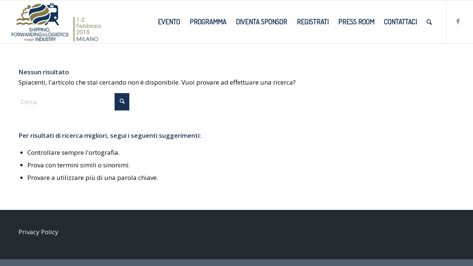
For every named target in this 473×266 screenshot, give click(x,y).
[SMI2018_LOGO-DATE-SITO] (56, 21)
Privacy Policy (38, 232)
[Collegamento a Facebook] (457, 21)
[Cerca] (429, 21)
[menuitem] (169, 21)
